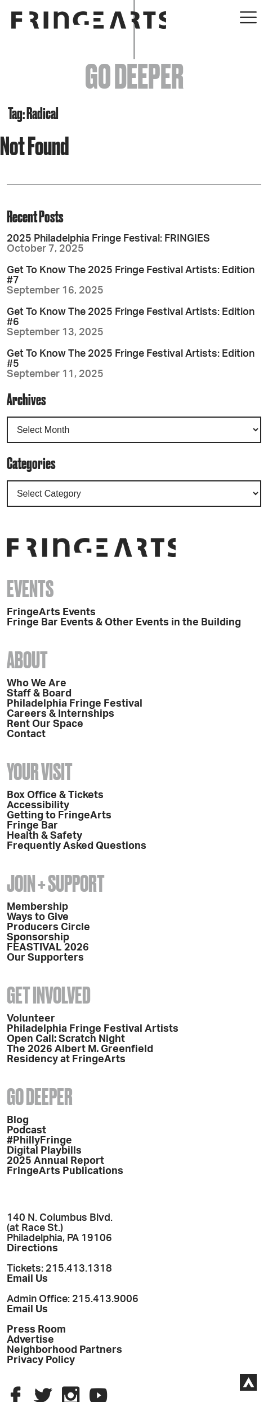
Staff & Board (39, 694)
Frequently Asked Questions (76, 846)
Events (30, 589)
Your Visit (40, 772)
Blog (18, 1120)
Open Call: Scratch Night (66, 1039)
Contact (26, 734)
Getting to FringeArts (59, 815)
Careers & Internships (60, 714)
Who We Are (36, 683)
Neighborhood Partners (64, 1350)
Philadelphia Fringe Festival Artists (92, 1029)
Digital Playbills (44, 1151)
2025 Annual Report (55, 1161)
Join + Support (56, 883)
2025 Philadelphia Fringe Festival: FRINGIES (108, 239)
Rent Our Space (45, 724)
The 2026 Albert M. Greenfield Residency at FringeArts (80, 1054)
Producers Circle (48, 927)
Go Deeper (40, 1097)
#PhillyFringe (39, 1141)
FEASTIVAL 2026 (48, 948)
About (27, 660)
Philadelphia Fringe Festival (74, 704)
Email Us (27, 1279)
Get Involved (49, 995)
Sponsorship (38, 937)
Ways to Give (38, 917)
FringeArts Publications (65, 1171)
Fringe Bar (32, 826)
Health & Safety (44, 836)
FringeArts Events (51, 612)
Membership (37, 907)
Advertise (30, 1340)
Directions (32, 1248)
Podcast (26, 1130)
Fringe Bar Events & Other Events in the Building (124, 622)
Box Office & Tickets (55, 795)
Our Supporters (45, 958)
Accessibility (38, 805)
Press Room (36, 1330)
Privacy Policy (41, 1360)
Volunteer (31, 1019)
